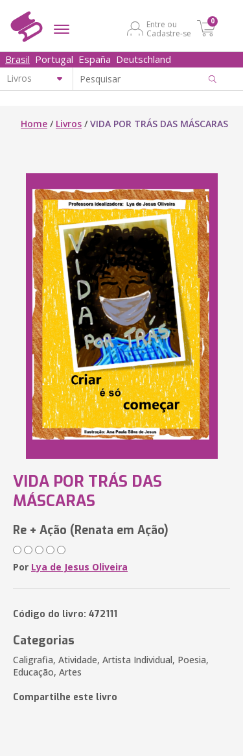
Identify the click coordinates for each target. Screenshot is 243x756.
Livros (69, 123)
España (94, 59)
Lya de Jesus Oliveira (79, 567)
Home (34, 123)
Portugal (54, 59)
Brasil (17, 59)
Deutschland (143, 59)
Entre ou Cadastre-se (168, 28)
